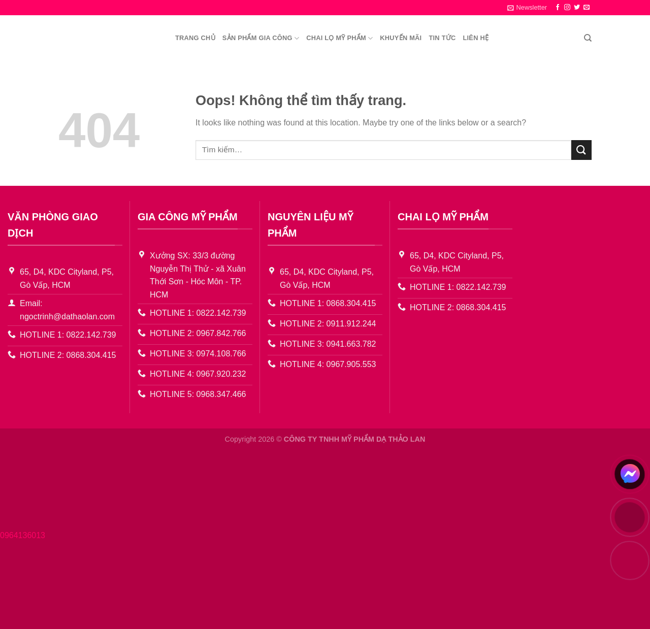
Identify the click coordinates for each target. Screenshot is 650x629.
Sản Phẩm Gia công (260, 38)
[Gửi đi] (581, 150)
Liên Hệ (476, 38)
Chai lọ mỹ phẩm (339, 38)
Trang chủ (195, 38)
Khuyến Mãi (400, 38)
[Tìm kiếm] (588, 38)
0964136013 (22, 535)
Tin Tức (442, 38)
